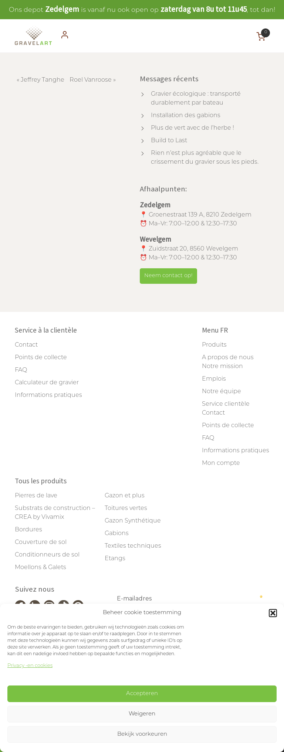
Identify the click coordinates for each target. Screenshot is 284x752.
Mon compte (221, 463)
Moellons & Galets (40, 568)
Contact (26, 345)
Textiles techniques (133, 546)
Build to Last (169, 141)
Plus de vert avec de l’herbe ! (192, 128)
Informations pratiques (48, 395)
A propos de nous (228, 358)
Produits (214, 345)
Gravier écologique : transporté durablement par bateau (196, 98)
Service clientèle (226, 404)
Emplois (214, 379)
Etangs (115, 559)
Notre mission (222, 367)
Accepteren (142, 694)
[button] (273, 613)
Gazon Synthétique (133, 521)
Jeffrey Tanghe (42, 80)
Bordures (28, 530)
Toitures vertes (126, 508)
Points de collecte (41, 358)
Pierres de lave (36, 496)
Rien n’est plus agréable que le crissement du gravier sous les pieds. (204, 157)
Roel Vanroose (91, 80)
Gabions (117, 534)
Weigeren (142, 714)
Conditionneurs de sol (47, 555)
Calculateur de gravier (47, 383)
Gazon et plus (125, 496)
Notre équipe (221, 392)
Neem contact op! (168, 276)
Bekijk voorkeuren (142, 734)
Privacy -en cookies (30, 665)
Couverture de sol (41, 542)
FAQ (21, 370)
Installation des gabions (185, 116)
